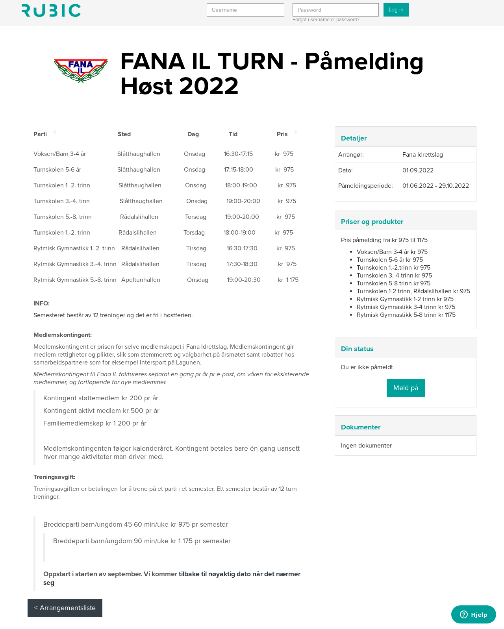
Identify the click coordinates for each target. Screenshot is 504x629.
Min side (51, 10)
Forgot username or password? (326, 20)
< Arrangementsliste (65, 607)
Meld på (405, 387)
